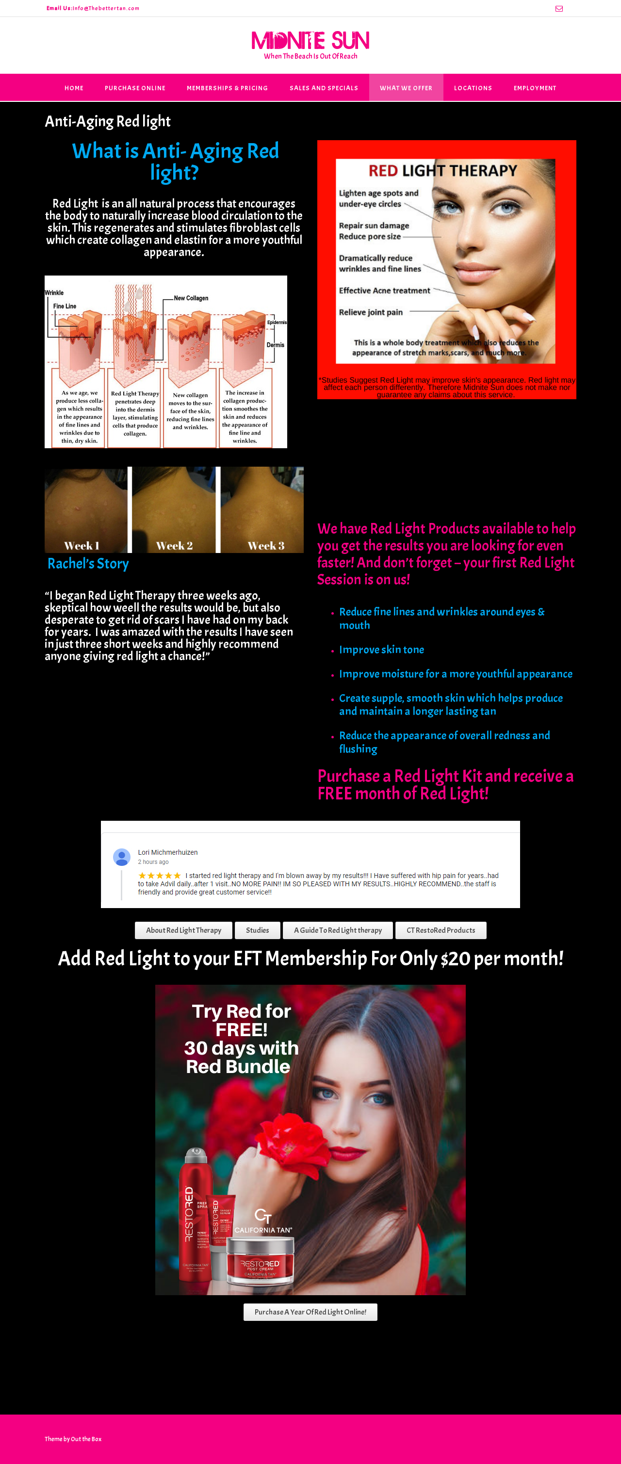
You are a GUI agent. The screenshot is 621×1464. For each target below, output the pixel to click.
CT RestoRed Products (441, 930)
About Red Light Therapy (183, 930)
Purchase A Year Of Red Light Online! (310, 1312)
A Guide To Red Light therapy (338, 930)
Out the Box (86, 1439)
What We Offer (406, 88)
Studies (257, 930)
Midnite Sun (310, 39)
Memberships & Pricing (227, 88)
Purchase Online (135, 88)
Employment (535, 88)
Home (74, 88)
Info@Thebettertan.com (106, 8)
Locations (473, 88)
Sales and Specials (324, 88)
